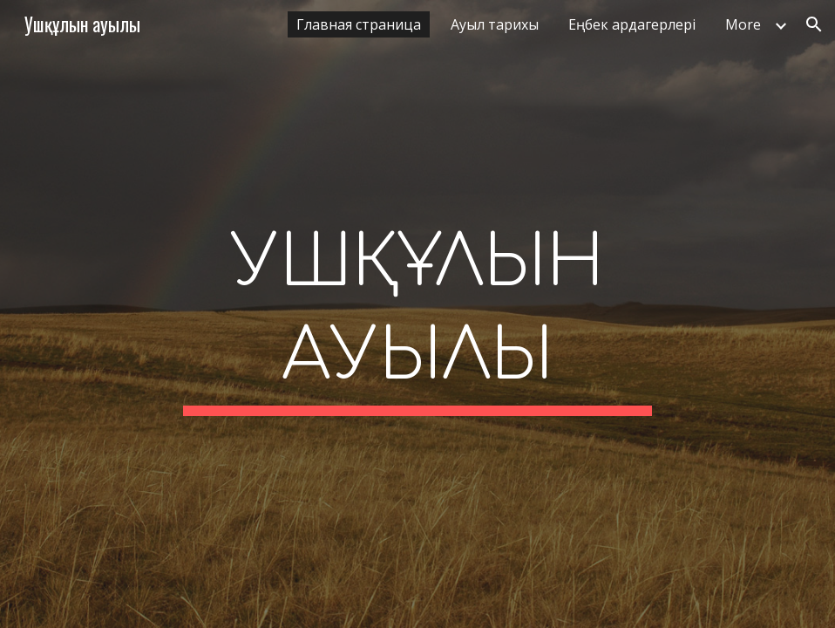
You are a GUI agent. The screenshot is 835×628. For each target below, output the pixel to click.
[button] (814, 24)
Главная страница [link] (358, 24)
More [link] (743, 24)
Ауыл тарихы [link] (495, 24)
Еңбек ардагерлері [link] (632, 24)
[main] (417, 314)
